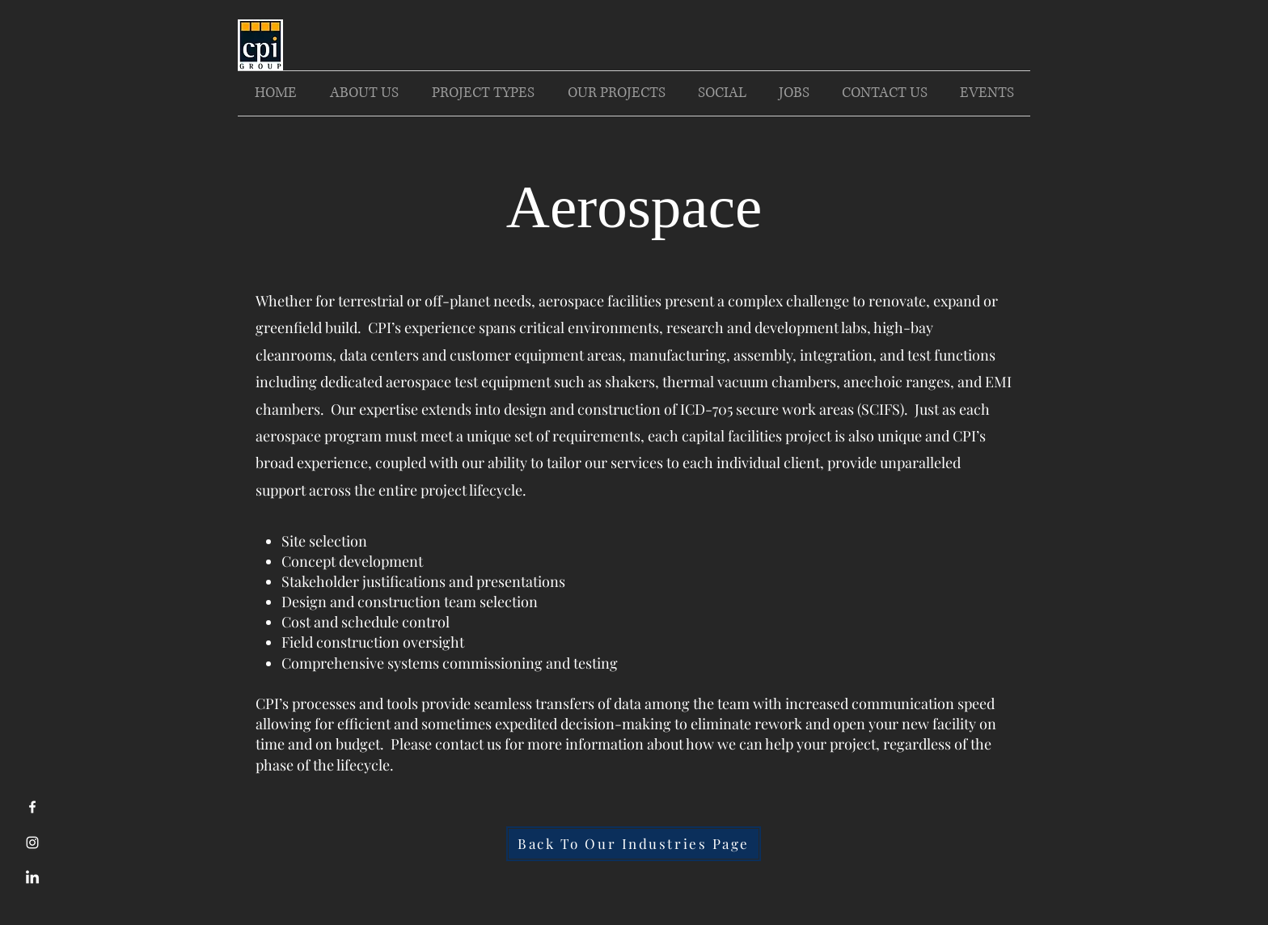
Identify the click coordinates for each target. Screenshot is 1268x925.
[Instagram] (32, 842)
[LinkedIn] (32, 878)
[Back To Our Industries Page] (633, 844)
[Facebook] (32, 807)
